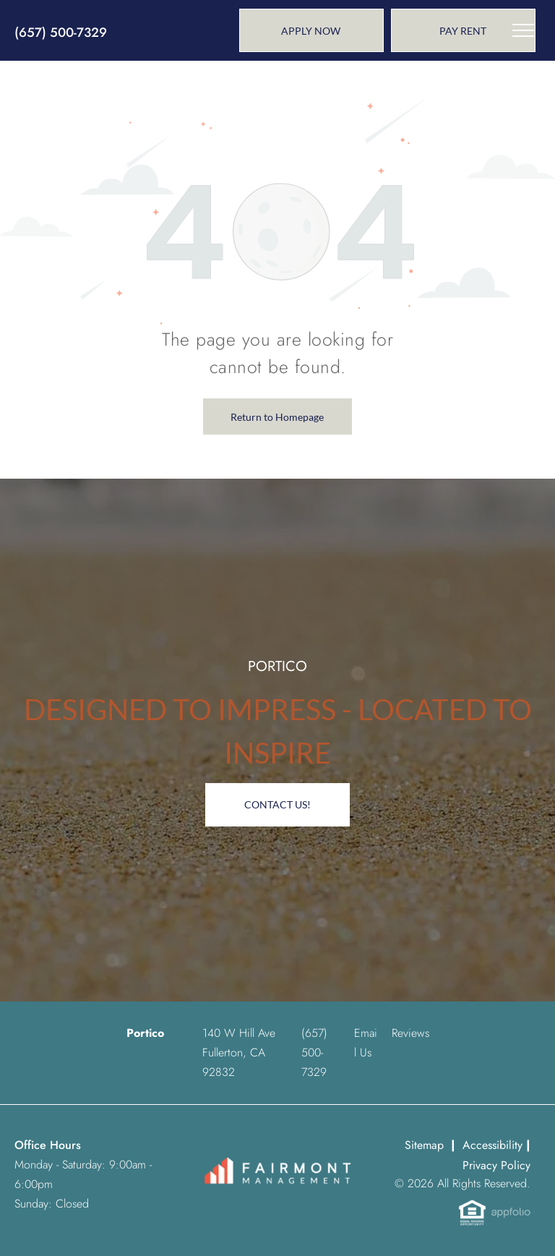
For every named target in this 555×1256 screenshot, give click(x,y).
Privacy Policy (496, 1165)
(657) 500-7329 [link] (60, 32)
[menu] (523, 30)
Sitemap (424, 1145)
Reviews (410, 1033)
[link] (463, 30)
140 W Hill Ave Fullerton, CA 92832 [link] (238, 1052)
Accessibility (492, 1145)
